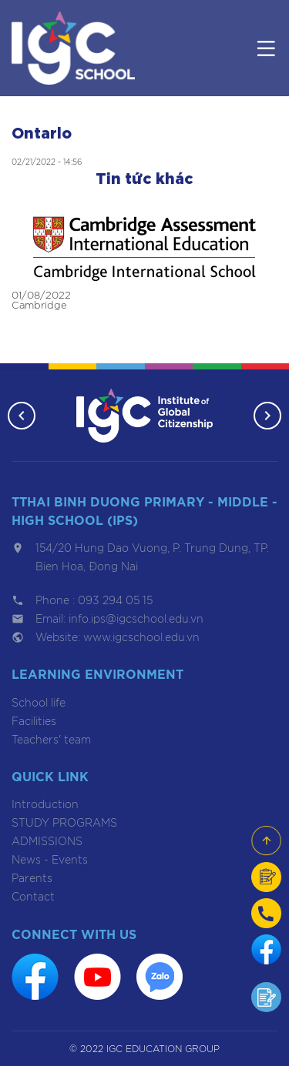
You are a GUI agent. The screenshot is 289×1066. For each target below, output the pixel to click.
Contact (33, 897)
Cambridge (39, 306)
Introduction (45, 805)
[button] (21, 415)
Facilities (34, 722)
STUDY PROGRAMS (64, 823)
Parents (32, 879)
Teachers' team (51, 740)
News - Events (50, 860)
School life (39, 703)
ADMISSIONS (47, 842)
